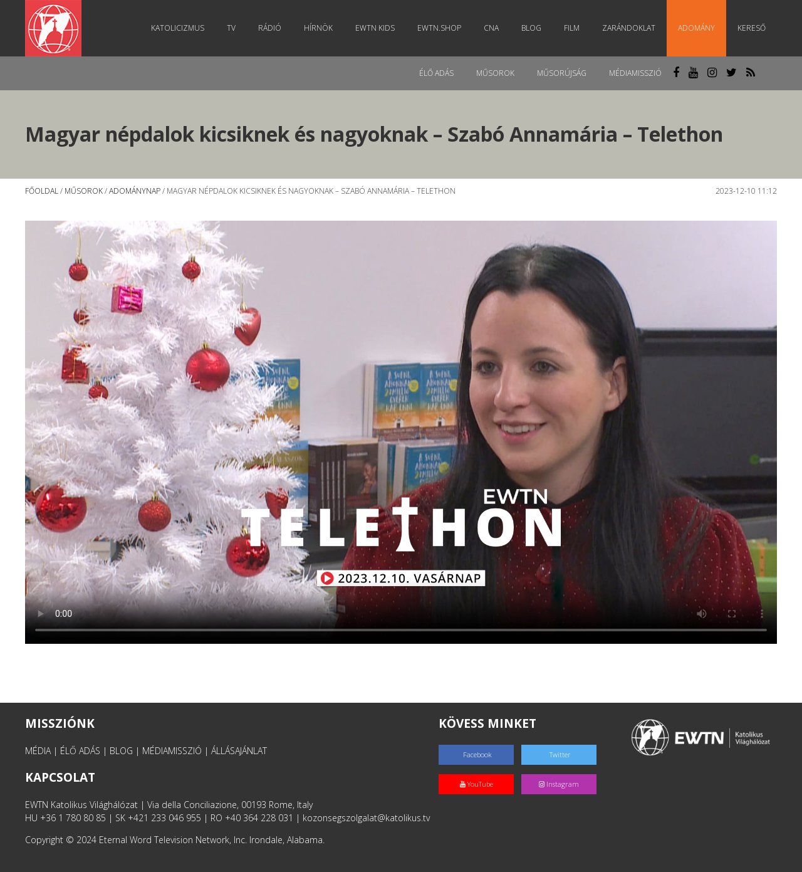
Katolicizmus (177, 28)
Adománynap (134, 191)
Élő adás (436, 73)
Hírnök (318, 28)
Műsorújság (561, 73)
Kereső (751, 28)
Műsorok (495, 73)
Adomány (696, 28)
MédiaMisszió (635, 73)
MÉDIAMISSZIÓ (172, 751)
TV (231, 28)
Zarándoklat (628, 28)
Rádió (269, 28)
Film (572, 28)
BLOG (121, 751)
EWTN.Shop (439, 28)
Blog (531, 28)
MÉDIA (38, 751)
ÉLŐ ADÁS (80, 751)
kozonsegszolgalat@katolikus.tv (366, 818)
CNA (491, 28)
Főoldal (41, 191)
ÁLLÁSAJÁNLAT (239, 751)
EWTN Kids (375, 28)
